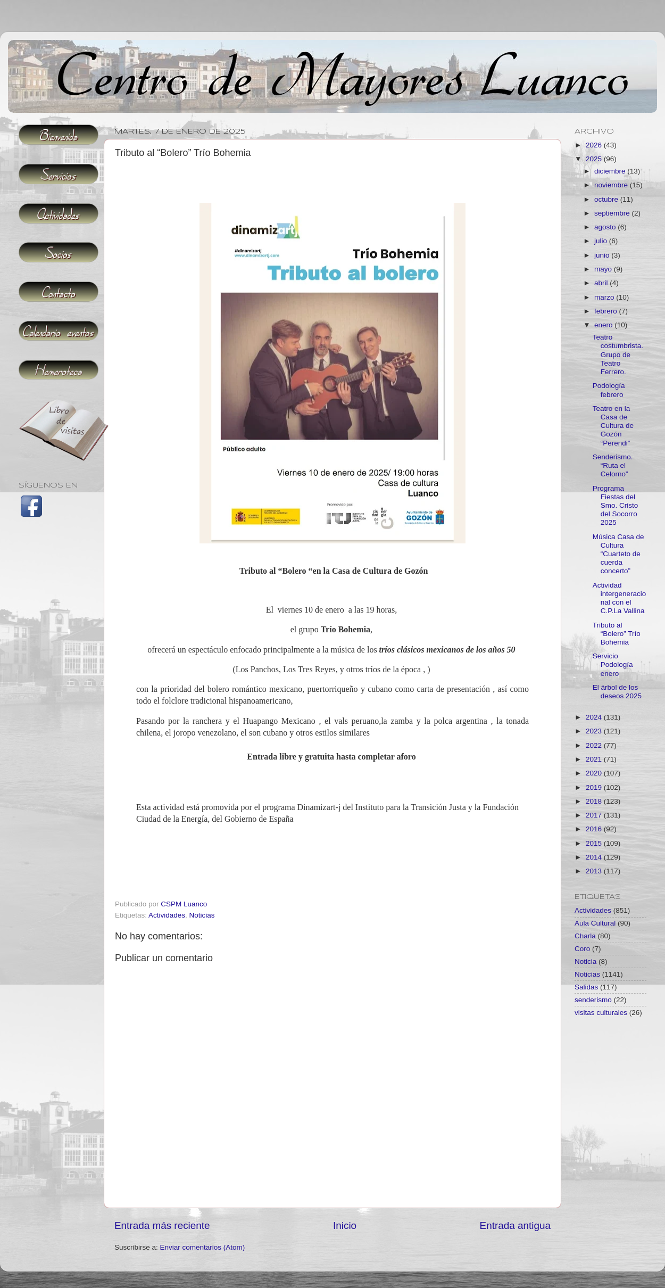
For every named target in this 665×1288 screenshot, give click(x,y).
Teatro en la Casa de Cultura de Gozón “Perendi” (613, 425)
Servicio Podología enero (613, 664)
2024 (595, 717)
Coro (582, 949)
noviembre (612, 185)
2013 (595, 871)
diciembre (610, 171)
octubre (607, 199)
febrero (606, 311)
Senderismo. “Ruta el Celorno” (613, 465)
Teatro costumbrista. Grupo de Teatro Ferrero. (618, 354)
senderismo (593, 1000)
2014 (595, 857)
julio (601, 241)
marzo (605, 297)
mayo (604, 269)
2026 (595, 145)
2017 (595, 815)
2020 (595, 773)
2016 (595, 829)
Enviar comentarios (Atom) (202, 1247)
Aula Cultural (595, 923)
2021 (595, 759)
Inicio (344, 1225)
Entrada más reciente (162, 1225)
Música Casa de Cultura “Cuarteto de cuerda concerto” (618, 554)
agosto (606, 227)
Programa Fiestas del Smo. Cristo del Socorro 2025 (615, 505)
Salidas (586, 987)
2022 (595, 745)
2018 (595, 801)
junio (602, 255)
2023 (595, 731)
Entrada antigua (515, 1225)
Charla (585, 936)
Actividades (166, 915)
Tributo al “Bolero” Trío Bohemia (617, 633)
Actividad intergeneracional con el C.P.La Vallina (619, 598)
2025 (595, 159)
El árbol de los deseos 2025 (617, 691)
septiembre (613, 213)
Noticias (202, 915)
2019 (595, 787)
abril (602, 283)
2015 (595, 843)
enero (604, 325)
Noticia (585, 961)
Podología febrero (609, 390)
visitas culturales (601, 1013)
